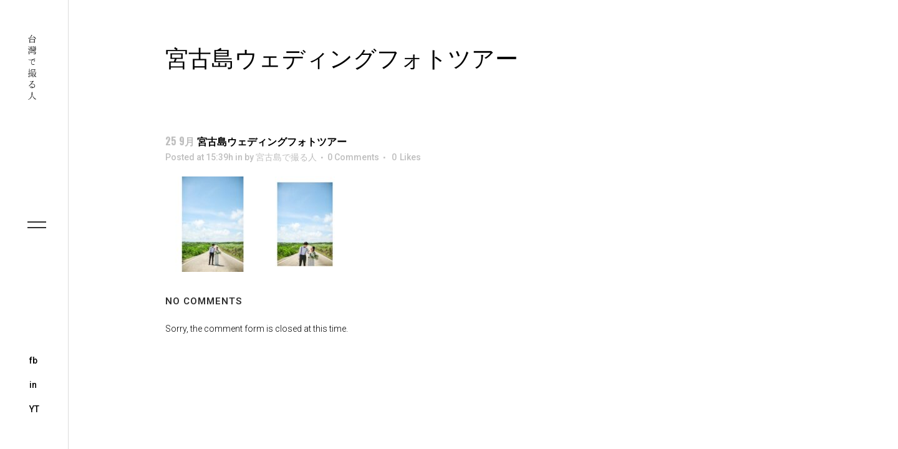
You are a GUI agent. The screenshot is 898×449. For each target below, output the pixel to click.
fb (33, 360)
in (33, 385)
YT (34, 409)
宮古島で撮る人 (286, 157)
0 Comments (353, 157)
